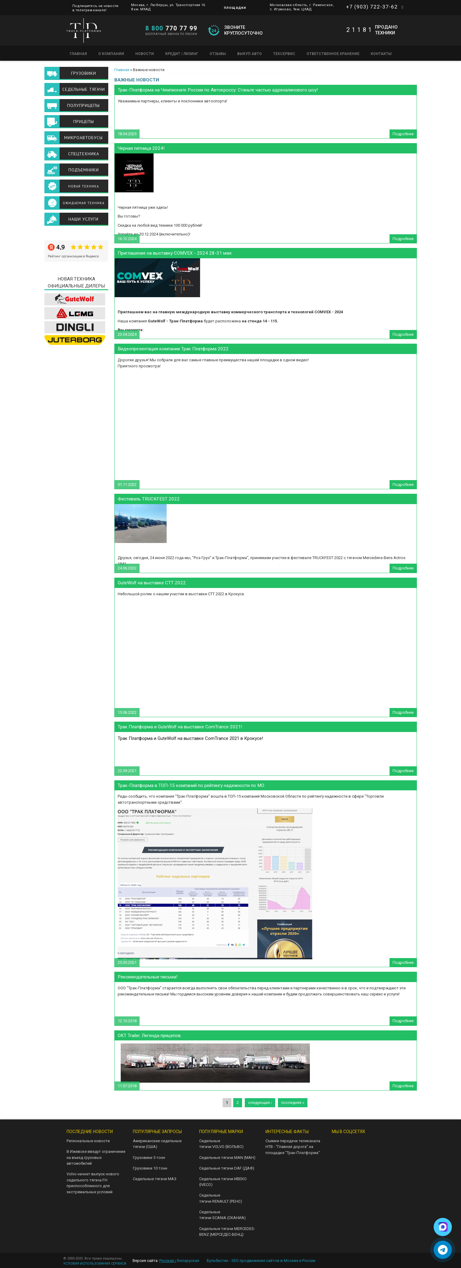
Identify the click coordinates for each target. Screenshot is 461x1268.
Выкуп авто (249, 54)
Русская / (167, 1260)
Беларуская (188, 1260)
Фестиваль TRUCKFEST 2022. (149, 499)
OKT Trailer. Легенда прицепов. (150, 1035)
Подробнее (405, 135)
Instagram (337, 1157)
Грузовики (83, 73)
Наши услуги (83, 219)
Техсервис (284, 54)
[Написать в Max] (443, 1227)
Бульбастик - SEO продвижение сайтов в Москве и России (261, 1260)
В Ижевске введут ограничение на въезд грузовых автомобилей (96, 1157)
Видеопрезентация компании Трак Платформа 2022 (173, 349)
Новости (144, 54)
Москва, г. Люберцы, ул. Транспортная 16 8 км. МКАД (168, 7)
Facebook (356, 1157)
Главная (78, 54)
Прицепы (83, 121)
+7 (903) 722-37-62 (372, 7)
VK (337, 1143)
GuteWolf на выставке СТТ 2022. (152, 583)
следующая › (260, 1102)
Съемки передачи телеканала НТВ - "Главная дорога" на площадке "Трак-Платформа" (292, 1147)
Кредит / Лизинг (181, 54)
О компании (111, 54)
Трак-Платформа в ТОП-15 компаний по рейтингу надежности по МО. (191, 785)
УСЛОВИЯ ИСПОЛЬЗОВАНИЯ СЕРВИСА (94, 1264)
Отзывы (218, 54)
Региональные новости (88, 1141)
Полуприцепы (83, 105)
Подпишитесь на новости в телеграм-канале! (95, 6)
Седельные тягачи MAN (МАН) (227, 1157)
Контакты (381, 54)
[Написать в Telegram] (443, 1250)
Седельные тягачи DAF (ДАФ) (226, 1168)
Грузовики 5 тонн (149, 1157)
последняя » (292, 1102)
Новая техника (83, 186)
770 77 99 (171, 28)
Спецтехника (83, 153)
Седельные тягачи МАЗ (154, 1179)
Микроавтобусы (83, 137)
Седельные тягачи (83, 89)
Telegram (356, 1143)
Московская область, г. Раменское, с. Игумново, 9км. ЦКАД (302, 7)
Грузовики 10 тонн (150, 1168)
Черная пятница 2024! (141, 148)
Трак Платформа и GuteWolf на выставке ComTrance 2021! (180, 727)
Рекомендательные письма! (147, 977)
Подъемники (83, 170)
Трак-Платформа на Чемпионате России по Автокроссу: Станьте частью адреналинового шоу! (218, 90)
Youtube (376, 1143)
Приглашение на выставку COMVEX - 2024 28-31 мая (174, 253)
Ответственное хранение (333, 54)
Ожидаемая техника (83, 203)
